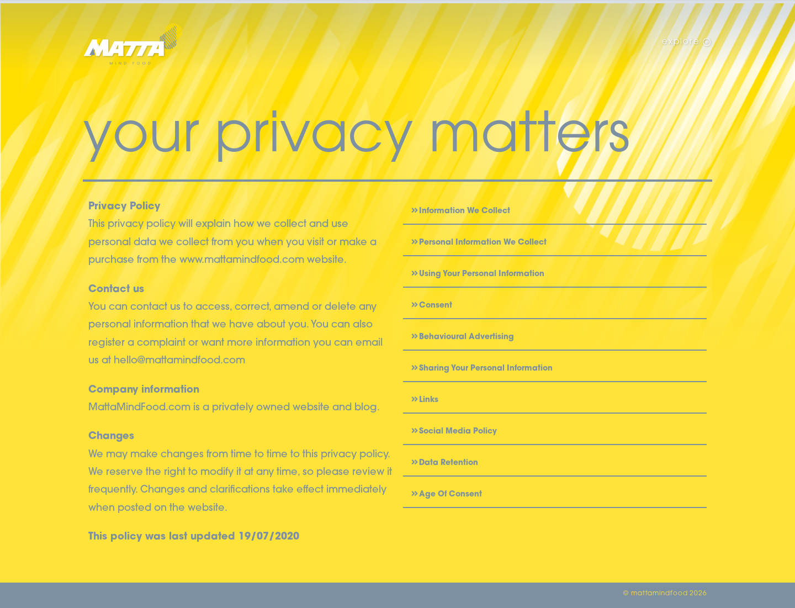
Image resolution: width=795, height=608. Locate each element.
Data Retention (448, 463)
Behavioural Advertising (466, 337)
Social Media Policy (458, 431)
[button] (555, 211)
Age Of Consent (450, 494)
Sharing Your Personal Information (486, 368)
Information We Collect (464, 211)
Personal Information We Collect (483, 243)
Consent (435, 306)
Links (428, 400)
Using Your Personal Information (481, 274)
